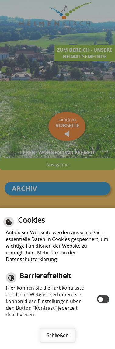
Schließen (58, 335)
